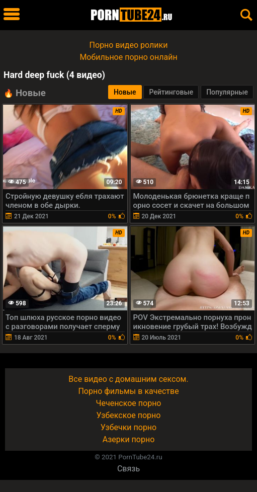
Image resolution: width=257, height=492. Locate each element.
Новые (125, 92)
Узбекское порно (129, 415)
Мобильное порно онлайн (128, 57)
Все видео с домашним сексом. (128, 379)
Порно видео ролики (129, 45)
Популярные (227, 92)
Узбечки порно (128, 427)
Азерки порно (129, 439)
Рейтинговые (171, 92)
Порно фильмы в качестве (128, 391)
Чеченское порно (128, 403)
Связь (128, 468)
